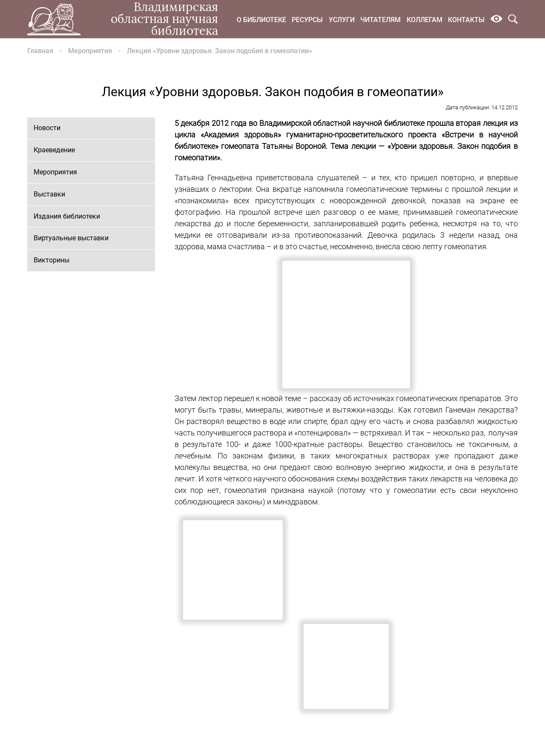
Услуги (342, 20)
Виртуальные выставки (71, 238)
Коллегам (424, 20)
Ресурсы (307, 20)
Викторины (51, 260)
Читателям (380, 20)
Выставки (49, 194)
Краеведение (54, 150)
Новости (47, 128)
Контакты (466, 20)
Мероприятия (90, 51)
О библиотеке (261, 20)
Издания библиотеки (67, 216)
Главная (40, 51)
